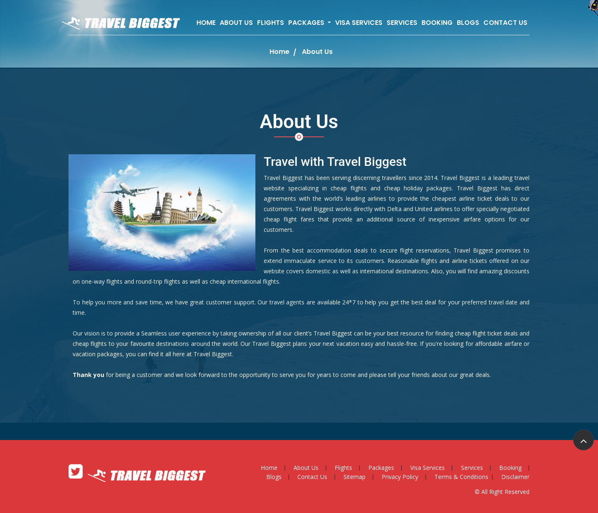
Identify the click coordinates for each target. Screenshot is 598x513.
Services (402, 22)
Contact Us (505, 22)
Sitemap (354, 477)
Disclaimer (515, 477)
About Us (236, 22)
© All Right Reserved (502, 492)
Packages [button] (307, 22)
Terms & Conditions (461, 477)
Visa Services (358, 22)
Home (206, 22)
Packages (381, 468)
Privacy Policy (400, 477)
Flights (270, 22)
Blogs (468, 22)
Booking (437, 22)
